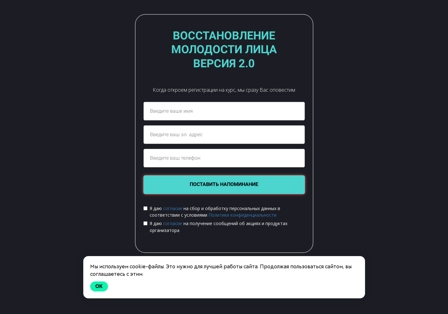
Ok (99, 286)
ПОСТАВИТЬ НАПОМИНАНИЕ (224, 184)
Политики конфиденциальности (242, 215)
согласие (172, 208)
